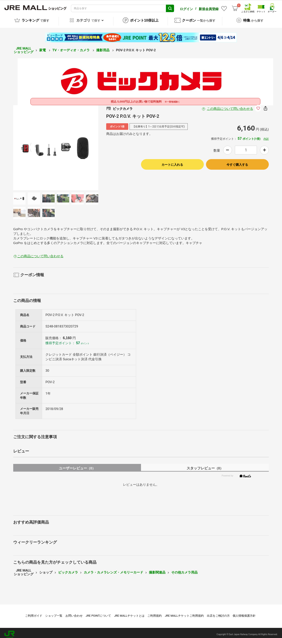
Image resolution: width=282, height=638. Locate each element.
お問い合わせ (74, 612)
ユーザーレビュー (77, 465)
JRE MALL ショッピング (23, 47)
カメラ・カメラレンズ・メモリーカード (113, 569)
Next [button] (78, 144)
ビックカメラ (68, 569)
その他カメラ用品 (184, 569)
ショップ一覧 (53, 612)
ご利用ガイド (33, 612)
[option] (55, 144)
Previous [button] (32, 144)
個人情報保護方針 (244, 612)
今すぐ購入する (237, 161)
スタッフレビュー (205, 465)
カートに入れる (172, 161)
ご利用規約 (154, 612)
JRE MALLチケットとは (129, 612)
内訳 (266, 135)
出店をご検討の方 (218, 612)
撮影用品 (103, 47)
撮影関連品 (157, 569)
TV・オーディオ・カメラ (71, 47)
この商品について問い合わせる (230, 106)
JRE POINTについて (98, 612)
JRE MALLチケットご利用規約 (184, 612)
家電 (43, 47)
